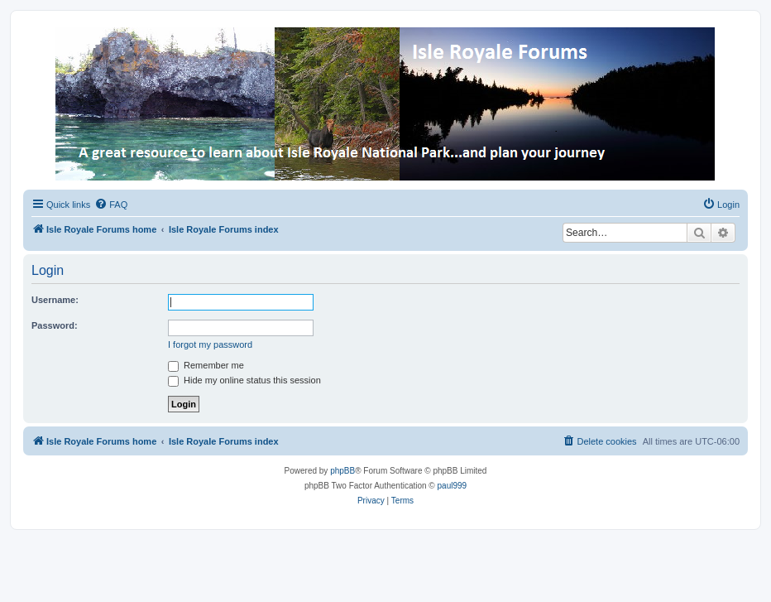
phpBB (342, 470)
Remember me (206, 365)
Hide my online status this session (244, 380)
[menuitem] (110, 204)
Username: (55, 300)
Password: (54, 325)
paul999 (452, 485)
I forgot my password (210, 344)
